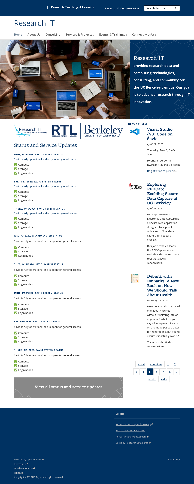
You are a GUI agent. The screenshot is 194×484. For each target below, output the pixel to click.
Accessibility (21, 464)
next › (153, 379)
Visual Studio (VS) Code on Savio (159, 133)
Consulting (53, 34)
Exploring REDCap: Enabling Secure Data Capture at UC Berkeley (162, 193)
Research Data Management (132, 436)
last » (165, 379)
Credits (120, 413)
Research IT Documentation (122, 8)
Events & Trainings (113, 34)
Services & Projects (80, 34)
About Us (34, 34)
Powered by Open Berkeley (29, 459)
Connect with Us (144, 34)
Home (18, 34)
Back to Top (174, 459)
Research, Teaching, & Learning (72, 7)
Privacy (18, 472)
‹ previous (157, 364)
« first (142, 364)
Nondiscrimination (24, 468)
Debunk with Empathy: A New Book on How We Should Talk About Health (163, 285)
